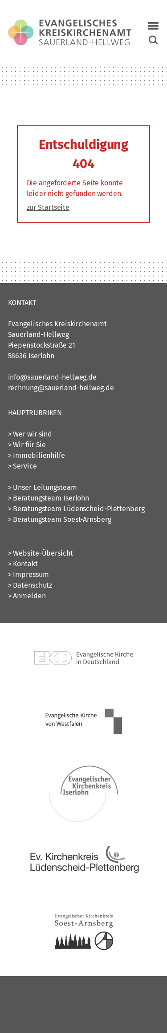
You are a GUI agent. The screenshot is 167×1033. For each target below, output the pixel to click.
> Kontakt (23, 564)
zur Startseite (48, 207)
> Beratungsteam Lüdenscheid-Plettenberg (76, 508)
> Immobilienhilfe (36, 455)
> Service (22, 466)
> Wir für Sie (27, 444)
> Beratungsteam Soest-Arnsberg (59, 519)
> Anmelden (27, 596)
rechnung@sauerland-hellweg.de (61, 388)
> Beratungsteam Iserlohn (49, 498)
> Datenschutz (30, 585)
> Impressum (28, 574)
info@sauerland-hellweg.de (52, 377)
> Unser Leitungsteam (42, 487)
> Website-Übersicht (40, 553)
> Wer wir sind (30, 434)
